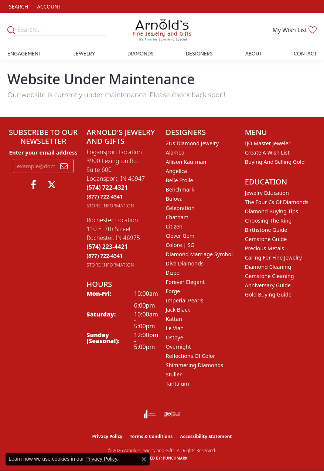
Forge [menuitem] (173, 291)
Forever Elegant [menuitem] (185, 281)
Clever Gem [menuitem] (180, 235)
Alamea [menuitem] (175, 152)
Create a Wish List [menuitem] (267, 152)
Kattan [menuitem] (174, 318)
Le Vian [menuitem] (175, 328)
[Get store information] (110, 206)
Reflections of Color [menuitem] (190, 355)
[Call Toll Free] (104, 196)
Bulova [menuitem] (174, 198)
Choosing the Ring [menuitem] (268, 220)
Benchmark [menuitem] (180, 189)
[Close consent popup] (143, 459)
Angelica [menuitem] (176, 170)
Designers (199, 53)
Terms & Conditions (151, 436)
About (253, 53)
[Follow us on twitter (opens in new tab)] (52, 184)
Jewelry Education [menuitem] (267, 192)
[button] (17, 6)
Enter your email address (43, 152)
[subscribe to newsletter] (64, 166)
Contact (305, 53)
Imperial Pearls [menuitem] (185, 300)
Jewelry (84, 53)
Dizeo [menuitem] (173, 272)
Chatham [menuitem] (177, 217)
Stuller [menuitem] (174, 374)
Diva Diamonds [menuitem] (185, 263)
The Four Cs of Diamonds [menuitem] (276, 202)
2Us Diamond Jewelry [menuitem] (192, 143)
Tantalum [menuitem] (177, 383)
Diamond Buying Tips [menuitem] (271, 211)
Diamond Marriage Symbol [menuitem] (199, 254)
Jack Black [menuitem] (178, 309)
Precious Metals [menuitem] (264, 248)
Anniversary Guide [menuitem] (268, 285)
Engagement (24, 53)
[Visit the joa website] (150, 414)
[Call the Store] (107, 187)
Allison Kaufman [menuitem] (186, 161)
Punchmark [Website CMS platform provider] (175, 458)
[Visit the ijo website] (172, 414)
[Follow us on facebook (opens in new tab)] (33, 184)
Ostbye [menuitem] (174, 337)
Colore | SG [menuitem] (180, 244)
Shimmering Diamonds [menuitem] (195, 365)
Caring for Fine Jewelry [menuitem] (273, 257)
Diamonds (140, 53)
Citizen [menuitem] (174, 226)
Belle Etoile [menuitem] (179, 180)
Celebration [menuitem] (180, 207)
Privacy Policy (107, 436)
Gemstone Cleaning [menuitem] (269, 275)
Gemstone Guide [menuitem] (266, 239)
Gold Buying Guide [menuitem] (268, 294)
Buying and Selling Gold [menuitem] (275, 161)
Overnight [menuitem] (178, 346)
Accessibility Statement (206, 436)
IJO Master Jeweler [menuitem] (268, 143)
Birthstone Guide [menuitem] (266, 229)
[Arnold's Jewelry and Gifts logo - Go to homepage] (162, 30)
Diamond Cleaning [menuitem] (268, 266)
